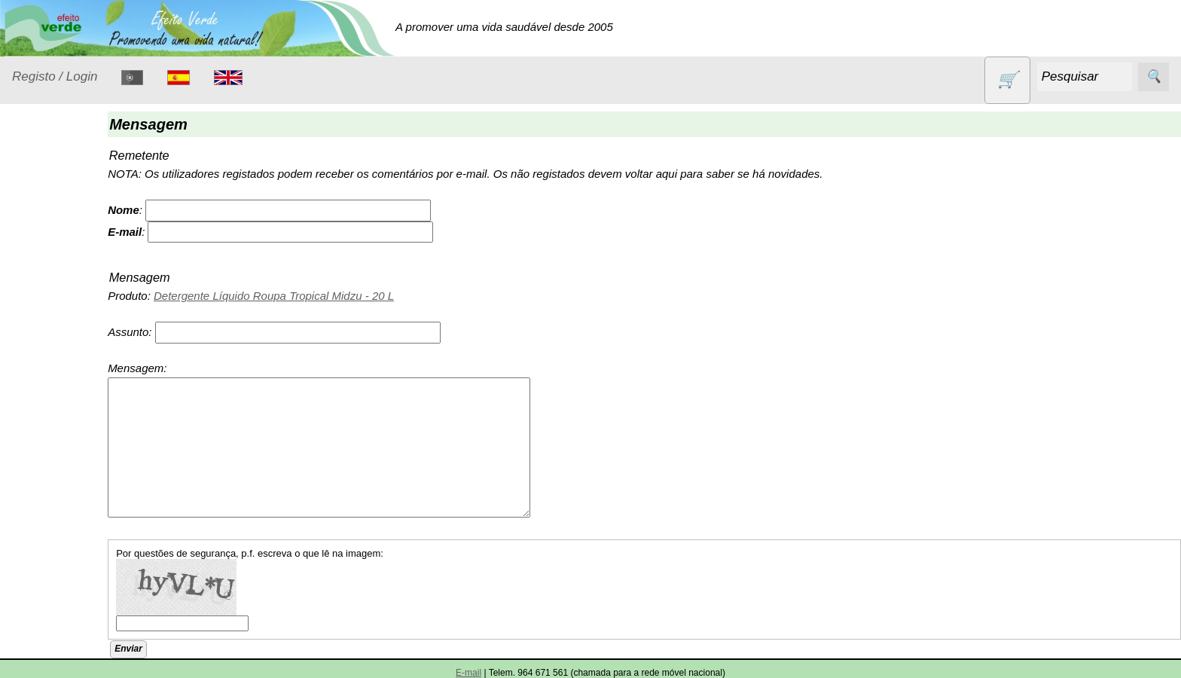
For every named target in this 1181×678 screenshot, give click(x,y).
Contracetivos (64, 270)
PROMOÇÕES (67, 570)
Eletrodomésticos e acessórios (73, 337)
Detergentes (61, 300)
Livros (45, 420)
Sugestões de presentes (64, 637)
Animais (50, 242)
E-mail (468, 672)
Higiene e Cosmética (57, 383)
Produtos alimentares (59, 487)
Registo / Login (54, 76)
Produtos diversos (52, 533)
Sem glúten (58, 600)
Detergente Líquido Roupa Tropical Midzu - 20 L (317, 295)
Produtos (34, 203)
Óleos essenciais (72, 450)
